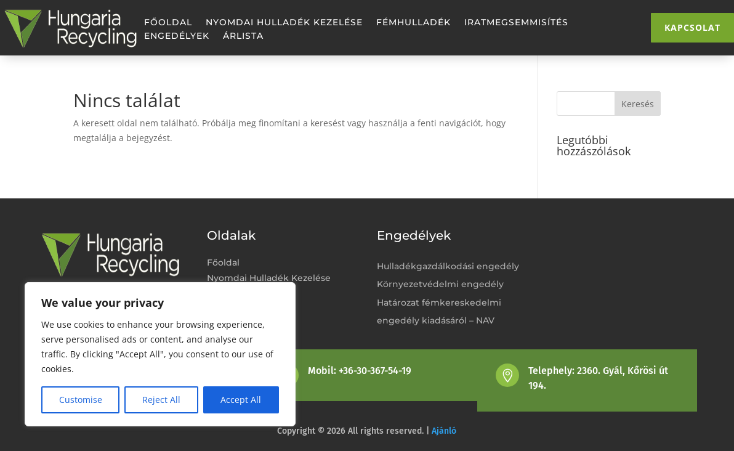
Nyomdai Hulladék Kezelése (284, 23)
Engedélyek (176, 36)
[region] (160, 354)
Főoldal (168, 23)
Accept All (240, 399)
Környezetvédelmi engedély (440, 284)
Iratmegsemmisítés (516, 23)
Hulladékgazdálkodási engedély (448, 266)
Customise (80, 399)
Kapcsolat (692, 27)
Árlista (243, 36)
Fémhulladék (413, 23)
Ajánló (444, 431)
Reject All (161, 399)
